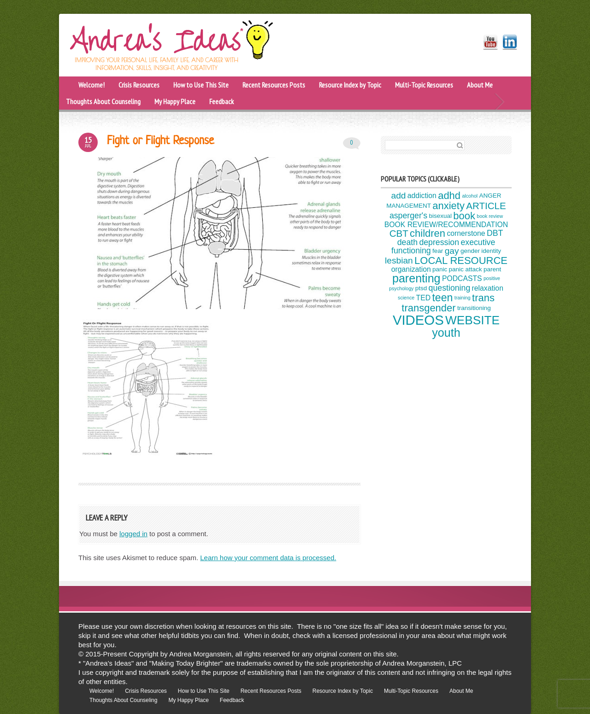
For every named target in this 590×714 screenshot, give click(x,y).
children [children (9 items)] (427, 233)
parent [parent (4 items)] (492, 269)
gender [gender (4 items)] (470, 250)
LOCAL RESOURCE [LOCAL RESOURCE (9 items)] (460, 260)
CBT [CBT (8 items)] (398, 233)
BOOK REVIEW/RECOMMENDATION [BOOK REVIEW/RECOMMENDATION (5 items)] (446, 224)
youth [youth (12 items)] (446, 332)
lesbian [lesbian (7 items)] (399, 260)
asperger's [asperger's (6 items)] (408, 215)
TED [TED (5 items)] (423, 298)
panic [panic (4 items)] (439, 269)
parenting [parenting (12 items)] (416, 278)
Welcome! (91, 84)
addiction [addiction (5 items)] (422, 195)
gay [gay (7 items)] (452, 251)
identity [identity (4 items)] (491, 250)
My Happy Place (174, 101)
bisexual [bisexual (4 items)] (440, 215)
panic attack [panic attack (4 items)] (465, 269)
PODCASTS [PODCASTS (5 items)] (462, 278)
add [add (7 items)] (398, 195)
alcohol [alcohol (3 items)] (470, 196)
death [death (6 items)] (407, 242)
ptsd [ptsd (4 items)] (421, 288)
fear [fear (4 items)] (437, 250)
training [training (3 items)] (462, 297)
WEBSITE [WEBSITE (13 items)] (472, 320)
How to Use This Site (201, 84)
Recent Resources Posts (273, 84)
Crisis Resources (138, 84)
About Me (480, 84)
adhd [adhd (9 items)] (449, 195)
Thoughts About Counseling (103, 101)
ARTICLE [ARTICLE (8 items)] (486, 205)
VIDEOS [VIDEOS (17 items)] (418, 320)
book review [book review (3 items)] (490, 216)
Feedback (221, 101)
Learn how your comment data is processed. (268, 558)
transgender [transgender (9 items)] (428, 308)
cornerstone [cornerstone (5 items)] (466, 233)
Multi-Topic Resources (424, 84)
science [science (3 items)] (406, 297)
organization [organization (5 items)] (411, 269)
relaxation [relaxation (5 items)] (487, 288)
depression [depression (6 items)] (439, 242)
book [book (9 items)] (464, 216)
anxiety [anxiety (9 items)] (448, 205)
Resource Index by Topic (350, 84)
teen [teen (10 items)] (442, 298)
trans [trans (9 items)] (483, 298)
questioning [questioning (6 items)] (450, 288)
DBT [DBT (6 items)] (495, 233)
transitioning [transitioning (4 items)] (474, 308)
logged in (133, 534)
